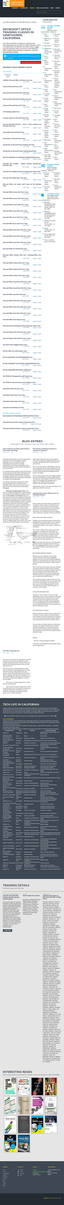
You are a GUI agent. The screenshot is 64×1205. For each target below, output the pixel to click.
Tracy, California (49, 1031)
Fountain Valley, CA (55, 1038)
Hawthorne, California (31, 22)
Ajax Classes (47, 45)
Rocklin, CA (52, 947)
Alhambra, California (48, 971)
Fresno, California (54, 1022)
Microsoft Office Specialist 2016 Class (14, 294)
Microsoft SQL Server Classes (57, 56)
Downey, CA (52, 919)
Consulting (15, 8)
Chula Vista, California (54, 927)
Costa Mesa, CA (53, 987)
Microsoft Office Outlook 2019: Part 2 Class (16, 275)
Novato (45, 968)
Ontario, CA (52, 917)
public (37, 47)
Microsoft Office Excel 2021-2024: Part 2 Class (17, 236)
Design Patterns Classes (46, 110)
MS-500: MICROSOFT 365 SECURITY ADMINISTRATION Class (21, 363)
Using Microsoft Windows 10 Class (13, 407)
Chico (56, 942)
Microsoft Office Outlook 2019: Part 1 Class (16, 269)
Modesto (47, 1061)
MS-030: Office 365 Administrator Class (15, 351)
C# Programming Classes (48, 74)
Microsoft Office (18, 22)
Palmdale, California (48, 1007)
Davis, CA (45, 985)
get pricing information (30, 62)
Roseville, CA (52, 970)
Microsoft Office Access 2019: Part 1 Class (15, 192)
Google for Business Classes (57, 174)
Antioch (45, 932)
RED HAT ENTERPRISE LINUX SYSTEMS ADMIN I (50, 204)
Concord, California (50, 1019)
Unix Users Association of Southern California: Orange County (20, 725)
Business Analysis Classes (46, 174)
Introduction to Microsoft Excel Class (14, 138)
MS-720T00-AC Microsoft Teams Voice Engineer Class (19, 382)
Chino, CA (52, 995)
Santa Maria (46, 1032)
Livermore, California (48, 988)
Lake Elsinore (55, 1002)
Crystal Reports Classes (46, 99)
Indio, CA (57, 902)
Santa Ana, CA (47, 1053)
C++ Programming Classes (48, 80)
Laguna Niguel (47, 954)
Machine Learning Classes (56, 40)
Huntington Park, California (50, 963)
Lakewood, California (49, 1010)
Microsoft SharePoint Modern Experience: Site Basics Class (21, 428)
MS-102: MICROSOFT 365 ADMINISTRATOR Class (18, 357)
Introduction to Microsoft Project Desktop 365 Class (18, 145)
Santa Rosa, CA (56, 908)
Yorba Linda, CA (53, 966)
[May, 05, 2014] (36, 496)
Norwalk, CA (53, 1027)
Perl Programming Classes (58, 91)
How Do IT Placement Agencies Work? (44, 640)
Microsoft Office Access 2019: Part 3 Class (15, 205)
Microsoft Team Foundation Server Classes (57, 65)
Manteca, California (48, 1029)
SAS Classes (57, 108)
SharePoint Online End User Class (13, 389)
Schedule (5, 1175)
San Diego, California (48, 1039)
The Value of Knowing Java (11, 651)
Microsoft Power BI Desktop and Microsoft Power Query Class (21, 326)
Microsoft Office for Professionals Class (15, 249)
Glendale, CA (52, 981)
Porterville (48, 973)
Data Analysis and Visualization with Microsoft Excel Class (21, 416)
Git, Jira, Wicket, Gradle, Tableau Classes (46, 134)
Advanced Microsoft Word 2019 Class (14, 105)
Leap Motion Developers (44, 725)
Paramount (57, 1043)
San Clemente (49, 990)
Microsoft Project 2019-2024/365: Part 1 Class (17, 332)
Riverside (45, 903)
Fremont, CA (46, 980)
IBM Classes (47, 140)
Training (32, 8)
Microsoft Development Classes (58, 50)
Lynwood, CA (46, 944)
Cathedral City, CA (53, 1015)
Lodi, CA (51, 942)
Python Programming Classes (58, 97)
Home (4, 22)
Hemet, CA (52, 1055)
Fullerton (53, 978)
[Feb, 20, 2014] (6, 452)
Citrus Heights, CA (48, 1043)
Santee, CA (52, 1034)
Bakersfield (46, 1056)
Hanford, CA (52, 1046)
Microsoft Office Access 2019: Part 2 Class (15, 198)
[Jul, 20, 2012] (36, 452)
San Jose (52, 937)
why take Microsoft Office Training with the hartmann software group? (11, 897)
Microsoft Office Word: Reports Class (14, 319)
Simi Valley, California (55, 956)
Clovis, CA (52, 983)
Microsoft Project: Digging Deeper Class (15, 345)
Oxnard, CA (46, 929)
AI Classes (47, 43)
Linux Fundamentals (49, 234)
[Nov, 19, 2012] (6, 652)
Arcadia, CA (46, 937)
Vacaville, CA (46, 925)
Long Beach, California (54, 949)
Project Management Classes (58, 186)
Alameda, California (48, 912)
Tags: (12, 452)
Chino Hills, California (51, 992)
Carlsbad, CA (52, 1005)
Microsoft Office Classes (57, 180)
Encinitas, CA (52, 903)
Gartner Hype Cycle (10, 514)
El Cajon (58, 983)
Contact (58, 8)
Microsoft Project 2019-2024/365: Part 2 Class (17, 338)
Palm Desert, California (51, 936)
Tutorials (4, 1178)
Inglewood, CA (47, 1012)
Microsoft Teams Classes (47, 188)
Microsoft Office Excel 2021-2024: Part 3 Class (17, 242)
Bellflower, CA (53, 1014)
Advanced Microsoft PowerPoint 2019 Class (16, 93)
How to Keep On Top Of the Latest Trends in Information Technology (16, 449)
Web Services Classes (56, 146)
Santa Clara (48, 908)
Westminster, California (49, 1048)
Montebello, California (49, 924)
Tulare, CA (45, 1024)
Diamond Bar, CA (53, 1036)
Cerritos (57, 995)
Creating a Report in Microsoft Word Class (16, 118)
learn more (7, 930)
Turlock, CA (58, 1031)
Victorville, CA (52, 932)
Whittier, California (48, 934)
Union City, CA (53, 922)
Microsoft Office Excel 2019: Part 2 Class (15, 217)
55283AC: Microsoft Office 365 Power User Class (17, 80)
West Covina (54, 1049)
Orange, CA (55, 973)
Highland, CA (55, 953)
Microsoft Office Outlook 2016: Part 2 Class (16, 263)
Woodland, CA (57, 910)
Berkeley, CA (52, 946)
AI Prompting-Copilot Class (11, 112)
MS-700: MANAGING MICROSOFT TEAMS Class (17, 370)
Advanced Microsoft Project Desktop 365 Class (17, 99)
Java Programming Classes (48, 144)
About (52, 8)
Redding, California (50, 1060)
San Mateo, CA (52, 961)
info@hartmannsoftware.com (41, 1171)
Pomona (45, 961)
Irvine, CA (53, 1032)
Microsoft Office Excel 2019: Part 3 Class (15, 223)
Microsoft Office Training (10, 52)
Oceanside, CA (53, 1026)
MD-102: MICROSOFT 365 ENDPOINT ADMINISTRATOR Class (21, 157)
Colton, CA (46, 1022)
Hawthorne (46, 1027)
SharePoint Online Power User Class (14, 395)
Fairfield (53, 925)
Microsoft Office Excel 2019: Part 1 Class (15, 211)
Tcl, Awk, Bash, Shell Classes (57, 125)
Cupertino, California (48, 975)
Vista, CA (45, 949)
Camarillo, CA (46, 978)
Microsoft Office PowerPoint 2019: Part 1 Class (17, 282)
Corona (58, 947)
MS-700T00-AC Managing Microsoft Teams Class (17, 376)
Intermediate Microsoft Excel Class (13, 132)
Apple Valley (55, 1021)
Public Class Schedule (42, 8)
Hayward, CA (52, 931)
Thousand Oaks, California (50, 1000)
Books (4, 1185)
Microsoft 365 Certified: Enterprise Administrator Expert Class (21, 171)
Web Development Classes (58, 140)
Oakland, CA (46, 1049)
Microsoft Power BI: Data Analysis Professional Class (19, 422)
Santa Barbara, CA (48, 951)
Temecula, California (54, 1041)
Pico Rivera (46, 1038)
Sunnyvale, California (55, 1051)
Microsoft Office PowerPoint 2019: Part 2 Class (17, 288)
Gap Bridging (24, 8)
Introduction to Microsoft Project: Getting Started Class (19, 151)
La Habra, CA (46, 997)
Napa (49, 1009)
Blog (4, 1180)
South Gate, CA (47, 1002)
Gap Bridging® (6, 1173)
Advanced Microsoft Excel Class (12, 86)
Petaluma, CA (47, 958)
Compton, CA (46, 1004)
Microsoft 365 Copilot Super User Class (15, 178)
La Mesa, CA (46, 941)
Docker (46, 228)
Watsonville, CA (47, 915)
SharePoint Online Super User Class (14, 401)
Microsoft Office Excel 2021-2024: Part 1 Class (17, 230)
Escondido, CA (53, 959)
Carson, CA (50, 920)
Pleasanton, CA (47, 965)
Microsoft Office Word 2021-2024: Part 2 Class (17, 307)
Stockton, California (48, 902)
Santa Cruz (54, 913)
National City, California (51, 976)
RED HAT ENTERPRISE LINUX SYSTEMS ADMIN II (50, 213)
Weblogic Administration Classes (58, 152)
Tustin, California (47, 910)
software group (50, 1198)
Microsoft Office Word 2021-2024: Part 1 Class (17, 301)
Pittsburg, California (55, 939)
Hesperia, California (48, 907)
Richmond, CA (47, 1044)
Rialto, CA (52, 1056)
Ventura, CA (55, 1009)
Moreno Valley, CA (54, 998)
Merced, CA (51, 968)
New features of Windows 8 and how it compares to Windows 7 (44, 449)
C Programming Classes (48, 68)
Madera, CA (55, 905)
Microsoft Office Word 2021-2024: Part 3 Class (17, 313)
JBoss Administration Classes (48, 150)
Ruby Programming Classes (58, 103)
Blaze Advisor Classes (46, 62)
